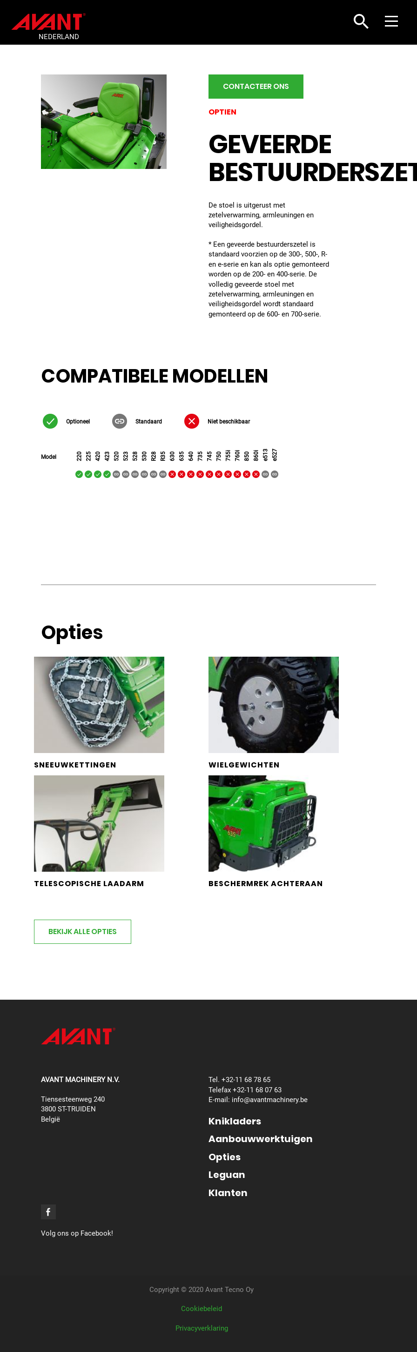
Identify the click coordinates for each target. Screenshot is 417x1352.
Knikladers (234, 1121)
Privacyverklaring (201, 1328)
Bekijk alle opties (82, 931)
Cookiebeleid (201, 1309)
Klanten (228, 1192)
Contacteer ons (256, 86)
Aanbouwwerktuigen (260, 1138)
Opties (224, 1157)
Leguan (226, 1174)
